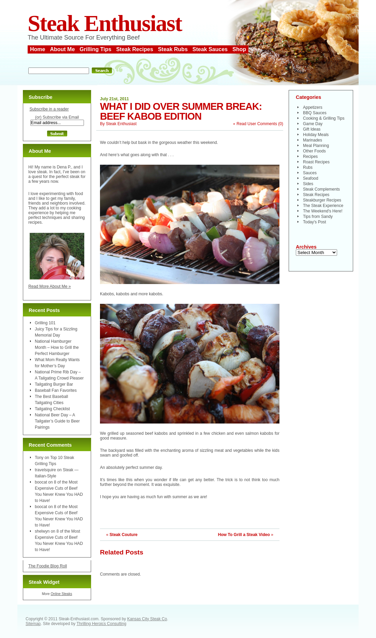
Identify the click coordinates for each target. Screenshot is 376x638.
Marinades (312, 140)
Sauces (310, 172)
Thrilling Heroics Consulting (101, 623)
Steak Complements (321, 189)
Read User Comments (256, 123)
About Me (62, 49)
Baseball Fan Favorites (56, 390)
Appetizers (312, 107)
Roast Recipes (316, 162)
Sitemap (33, 623)
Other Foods (314, 151)
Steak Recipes (134, 49)
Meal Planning (316, 145)
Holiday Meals (316, 134)
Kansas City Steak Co (147, 619)
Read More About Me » (49, 286)
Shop (239, 49)
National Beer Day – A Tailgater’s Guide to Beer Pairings (57, 421)
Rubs (308, 167)
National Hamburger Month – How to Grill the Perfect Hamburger (57, 347)
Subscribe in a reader (49, 109)
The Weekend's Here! (322, 211)
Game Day (312, 123)
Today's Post (314, 222)
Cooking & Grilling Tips (323, 118)
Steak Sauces (210, 49)
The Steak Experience (323, 205)
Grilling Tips (95, 49)
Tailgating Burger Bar (54, 384)
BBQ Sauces (315, 112)
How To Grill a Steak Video (244, 534)
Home (37, 49)
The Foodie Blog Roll (47, 566)
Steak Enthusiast (105, 23)
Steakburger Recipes (322, 200)
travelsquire (45, 470)
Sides (308, 183)
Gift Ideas (311, 129)
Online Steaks (61, 594)
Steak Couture (124, 534)
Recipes (310, 156)
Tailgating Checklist (52, 408)
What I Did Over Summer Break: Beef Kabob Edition (181, 111)
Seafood (310, 178)
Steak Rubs (173, 49)
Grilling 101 (45, 323)
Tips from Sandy (318, 216)
